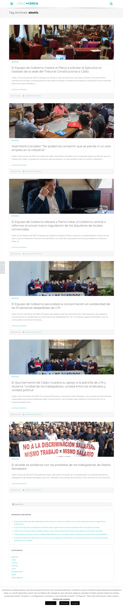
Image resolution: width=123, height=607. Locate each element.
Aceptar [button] (75, 603)
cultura (14, 563)
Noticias (15, 62)
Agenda (15, 557)
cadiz (14, 560)
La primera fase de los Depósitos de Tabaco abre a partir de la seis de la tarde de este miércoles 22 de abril (57, 527)
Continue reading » (19, 89)
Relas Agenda (17, 578)
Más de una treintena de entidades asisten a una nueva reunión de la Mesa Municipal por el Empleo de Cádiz (58, 531)
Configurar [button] (51, 603)
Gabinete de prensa (33, 96)
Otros (14, 569)
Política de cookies (61, 599)
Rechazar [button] (64, 603)
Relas (14, 575)
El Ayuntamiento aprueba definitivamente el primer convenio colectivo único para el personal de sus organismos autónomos (59, 522)
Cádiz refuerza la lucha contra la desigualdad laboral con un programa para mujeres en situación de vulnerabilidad (60, 534)
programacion (17, 572)
